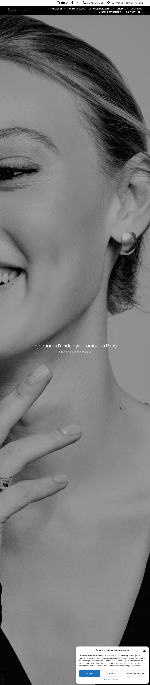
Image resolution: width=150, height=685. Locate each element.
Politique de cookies (111, 680)
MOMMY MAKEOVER (76, 8)
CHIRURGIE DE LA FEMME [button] (101, 8)
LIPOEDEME (136, 8)
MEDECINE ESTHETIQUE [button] (111, 12)
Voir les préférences (135, 673)
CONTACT (131, 12)
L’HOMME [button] (122, 8)
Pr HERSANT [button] (58, 8)
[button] (144, 650)
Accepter (89, 673)
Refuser (112, 673)
